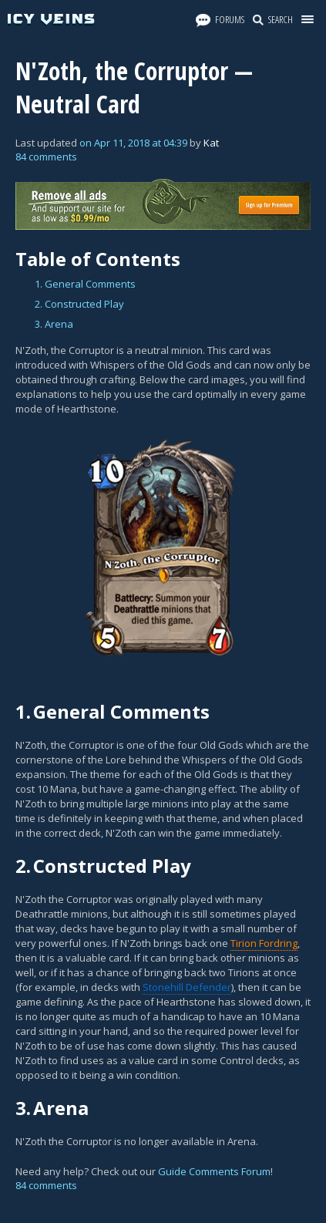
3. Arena (54, 324)
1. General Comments (85, 284)
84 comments (46, 156)
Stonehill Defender (187, 987)
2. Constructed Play (79, 304)
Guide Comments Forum (214, 1171)
